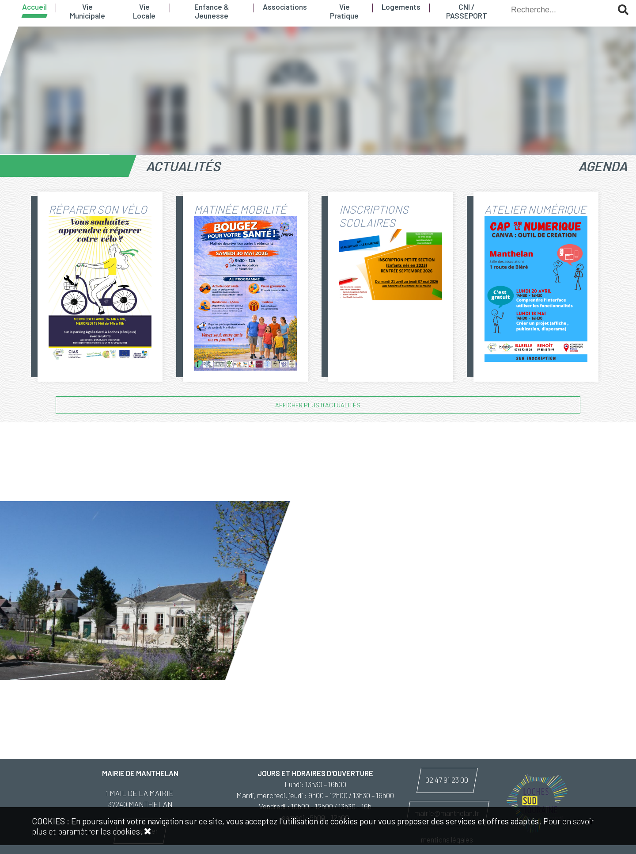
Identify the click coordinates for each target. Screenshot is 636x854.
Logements (401, 6)
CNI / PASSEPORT (466, 11)
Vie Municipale (87, 11)
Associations (285, 6)
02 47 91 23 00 (446, 779)
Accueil (34, 6)
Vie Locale (144, 11)
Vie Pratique (344, 11)
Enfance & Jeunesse (211, 11)
